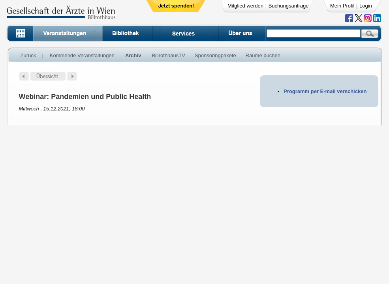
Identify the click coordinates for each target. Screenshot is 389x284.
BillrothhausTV (168, 55)
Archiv (133, 55)
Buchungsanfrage (289, 6)
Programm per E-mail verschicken (325, 91)
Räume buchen (263, 55)
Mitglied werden (245, 6)
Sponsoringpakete (215, 55)
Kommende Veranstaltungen (82, 55)
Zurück (28, 55)
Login (365, 6)
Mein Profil (342, 6)
